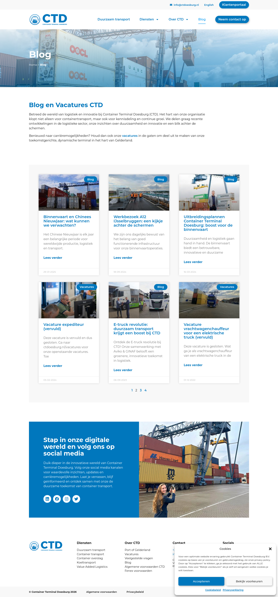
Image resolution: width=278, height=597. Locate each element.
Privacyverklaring (233, 590)
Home (33, 64)
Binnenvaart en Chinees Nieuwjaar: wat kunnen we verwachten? (67, 221)
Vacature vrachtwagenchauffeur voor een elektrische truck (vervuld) (206, 331)
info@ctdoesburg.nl (186, 4)
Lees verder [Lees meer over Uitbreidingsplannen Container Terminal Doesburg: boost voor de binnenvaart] (193, 262)
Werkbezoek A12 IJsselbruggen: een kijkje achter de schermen (138, 221)
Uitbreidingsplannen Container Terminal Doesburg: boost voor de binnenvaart (208, 223)
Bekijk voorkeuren (249, 581)
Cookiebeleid (213, 590)
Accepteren (201, 581)
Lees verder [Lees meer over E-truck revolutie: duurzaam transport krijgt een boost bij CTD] (123, 370)
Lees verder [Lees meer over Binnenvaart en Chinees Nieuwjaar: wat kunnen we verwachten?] (52, 258)
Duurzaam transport (113, 19)
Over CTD (179, 19)
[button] (270, 549)
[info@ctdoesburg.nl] (171, 5)
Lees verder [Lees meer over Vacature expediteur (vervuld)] (52, 366)
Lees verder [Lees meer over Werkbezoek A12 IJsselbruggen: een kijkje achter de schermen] (123, 258)
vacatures (129, 136)
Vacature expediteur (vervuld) (63, 326)
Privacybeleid (135, 591)
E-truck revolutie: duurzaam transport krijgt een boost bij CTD (137, 328)
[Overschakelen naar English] (209, 5)
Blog (202, 19)
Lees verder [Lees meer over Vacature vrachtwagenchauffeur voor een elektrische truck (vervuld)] (193, 365)
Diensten (149, 19)
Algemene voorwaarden (101, 591)
